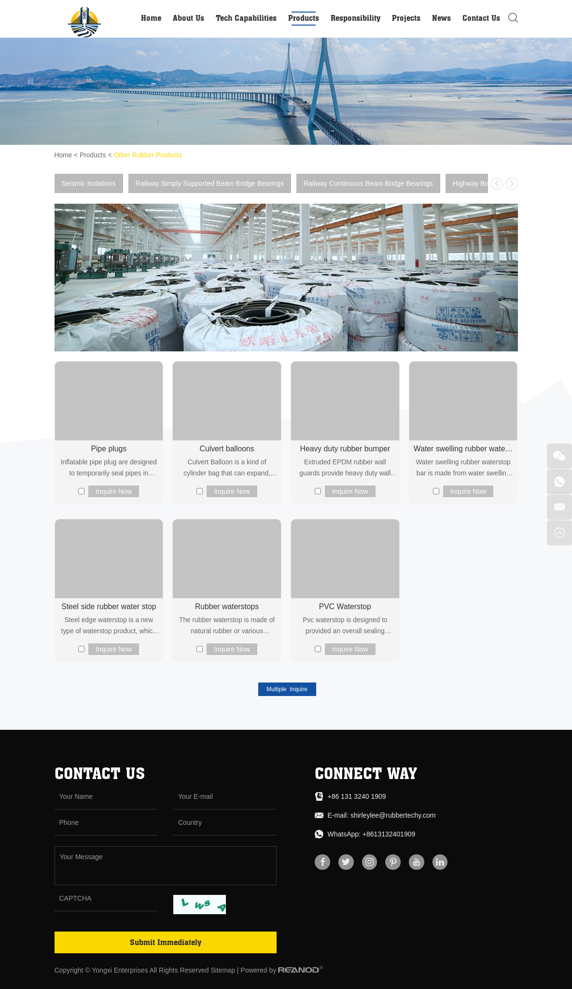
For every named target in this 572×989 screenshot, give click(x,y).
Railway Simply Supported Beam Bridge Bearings (210, 183)
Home (151, 18)
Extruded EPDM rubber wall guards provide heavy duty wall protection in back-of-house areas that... (345, 468)
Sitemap (222, 970)
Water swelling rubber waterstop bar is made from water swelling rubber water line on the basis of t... (463, 468)
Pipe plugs (109, 449)
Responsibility (355, 18)
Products (303, 18)
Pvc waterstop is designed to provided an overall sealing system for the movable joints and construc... (345, 627)
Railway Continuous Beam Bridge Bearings (368, 183)
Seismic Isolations (89, 183)
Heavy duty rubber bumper (345, 449)
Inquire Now (114, 491)
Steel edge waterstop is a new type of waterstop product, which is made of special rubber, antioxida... (108, 627)
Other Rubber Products (149, 155)
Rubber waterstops (227, 606)
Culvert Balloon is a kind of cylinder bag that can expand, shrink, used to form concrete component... (227, 468)
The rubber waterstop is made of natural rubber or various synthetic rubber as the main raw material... (227, 627)
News (441, 18)
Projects (406, 18)
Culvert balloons (227, 449)
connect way (366, 773)
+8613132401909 (389, 834)
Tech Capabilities (246, 18)
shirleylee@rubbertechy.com (393, 815)
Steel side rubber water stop (109, 606)
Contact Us (481, 18)
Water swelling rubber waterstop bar (463, 449)
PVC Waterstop (345, 606)
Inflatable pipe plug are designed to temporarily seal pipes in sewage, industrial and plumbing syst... (108, 468)
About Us (188, 18)
